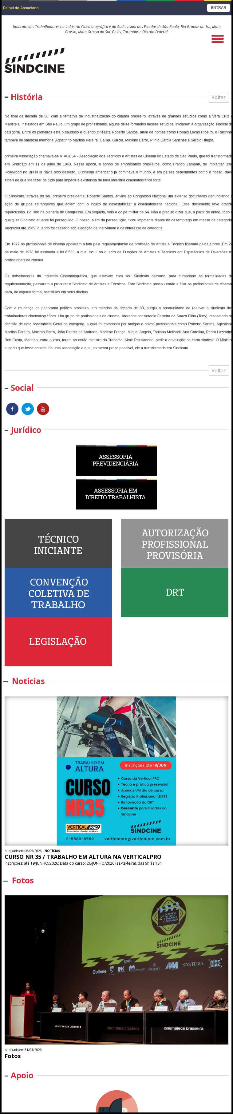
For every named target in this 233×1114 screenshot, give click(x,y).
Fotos (13, 1056)
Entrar (218, 8)
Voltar (218, 97)
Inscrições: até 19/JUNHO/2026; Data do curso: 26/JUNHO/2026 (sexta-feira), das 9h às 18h (84, 863)
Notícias (52, 851)
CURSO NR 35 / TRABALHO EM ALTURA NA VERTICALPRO (83, 856)
